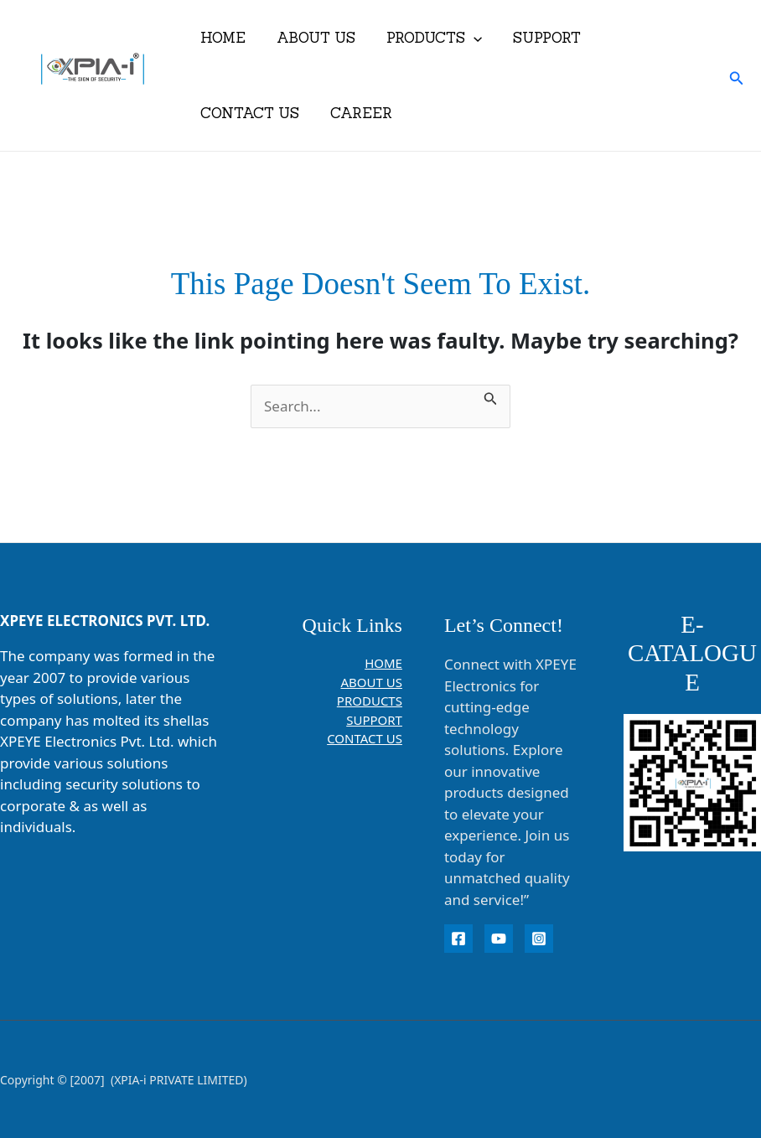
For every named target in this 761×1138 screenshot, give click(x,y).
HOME (221, 37)
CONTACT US (248, 113)
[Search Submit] (491, 395)
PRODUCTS (427, 37)
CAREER (357, 113)
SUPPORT (538, 37)
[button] (466, 37)
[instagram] (539, 938)
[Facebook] (458, 938)
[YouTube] (498, 938)
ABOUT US (311, 37)
